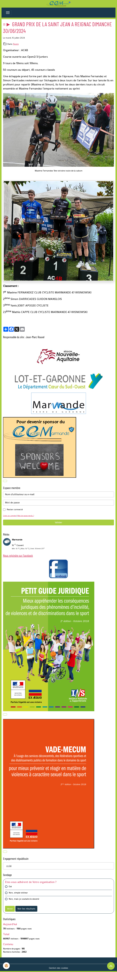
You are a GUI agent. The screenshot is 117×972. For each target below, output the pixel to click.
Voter (10, 908)
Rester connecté (15, 509)
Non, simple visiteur (18, 892)
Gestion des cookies (58, 968)
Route (16, 44)
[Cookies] (6, 965)
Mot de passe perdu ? (26, 516)
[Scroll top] (111, 966)
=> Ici (8, 865)
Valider (58, 522)
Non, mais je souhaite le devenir (24, 899)
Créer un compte (9, 516)
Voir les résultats (26, 908)
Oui (10, 886)
